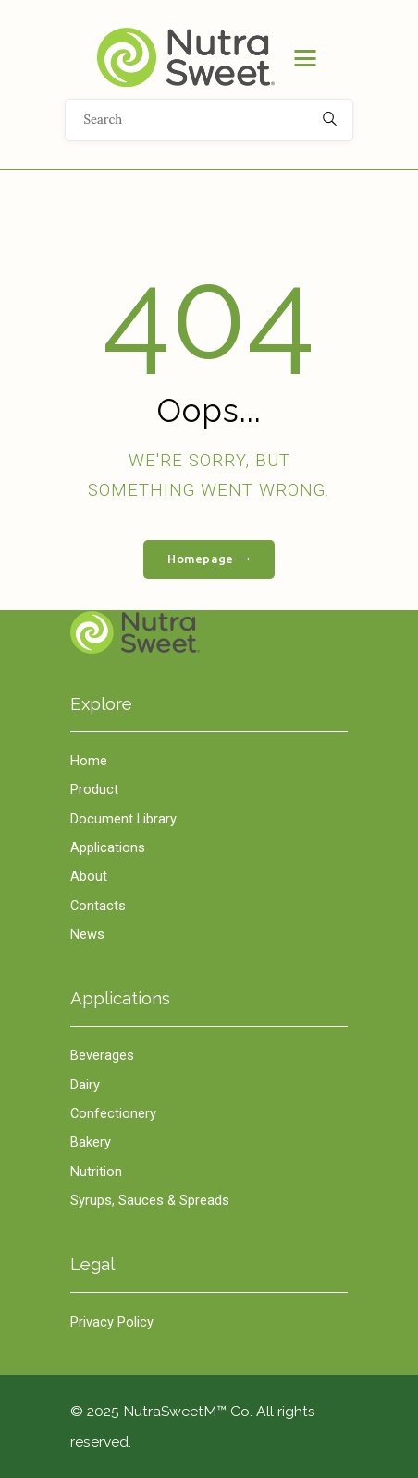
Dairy (85, 1084)
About (88, 876)
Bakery (90, 1142)
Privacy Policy (112, 1322)
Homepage (200, 558)
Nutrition (96, 1171)
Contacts (98, 905)
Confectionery (113, 1113)
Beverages (102, 1055)
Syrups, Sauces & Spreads (149, 1200)
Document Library (123, 819)
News (87, 934)
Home (209, 633)
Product (94, 789)
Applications (107, 847)
